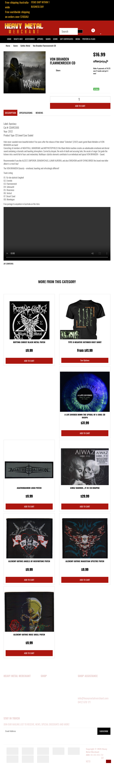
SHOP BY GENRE (47, 706)
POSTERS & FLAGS (48, 698)
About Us (8, 686)
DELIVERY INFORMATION (87, 690)
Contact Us (9, 706)
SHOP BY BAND (47, 702)
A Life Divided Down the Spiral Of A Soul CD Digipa (84, 416)
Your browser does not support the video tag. (57, 234)
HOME (9, 38)
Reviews (39, 112)
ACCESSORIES (46, 690)
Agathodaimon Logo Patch (29, 487)
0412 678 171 (84, 702)
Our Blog (8, 714)
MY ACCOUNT (83, 682)
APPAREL (44, 686)
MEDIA (43, 694)
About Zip (8, 710)
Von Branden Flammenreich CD (44, 45)
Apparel (40, 38)
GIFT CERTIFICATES (48, 714)
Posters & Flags (88, 38)
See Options (84, 360)
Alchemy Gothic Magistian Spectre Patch (84, 561)
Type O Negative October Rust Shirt (85, 342)
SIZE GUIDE (82, 686)
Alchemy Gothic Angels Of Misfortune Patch (29, 561)
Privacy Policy (10, 698)
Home (8, 45)
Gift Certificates (66, 38)
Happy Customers (12, 690)
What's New (18, 38)
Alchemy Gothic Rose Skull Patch (29, 634)
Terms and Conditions (14, 702)
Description (10, 112)
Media (78, 38)
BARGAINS (45, 710)
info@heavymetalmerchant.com (93, 698)
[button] (108, 761)
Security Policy (11, 694)
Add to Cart (80, 105)
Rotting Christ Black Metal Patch (29, 342)
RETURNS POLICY (85, 694)
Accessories (30, 38)
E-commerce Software (93, 758)
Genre (55, 38)
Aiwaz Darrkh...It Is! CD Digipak (85, 487)
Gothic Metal (25, 45)
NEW (42, 682)
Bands (48, 38)
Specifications (25, 112)
